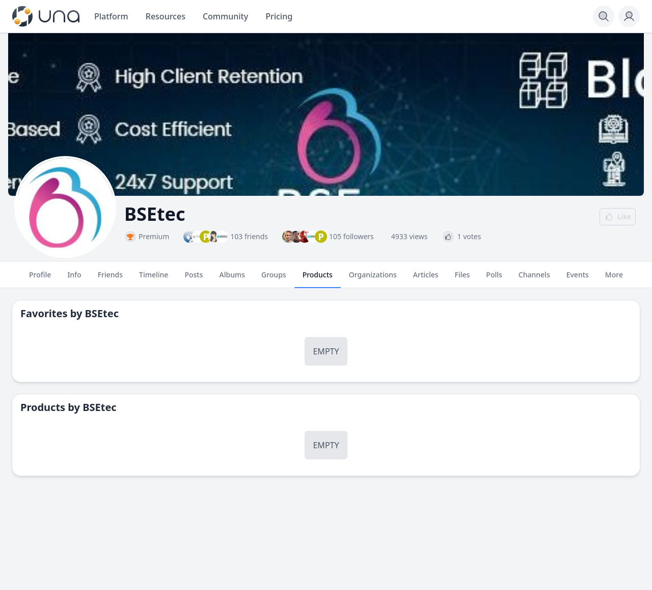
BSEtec (102, 313)
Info (74, 279)
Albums (232, 279)
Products (317, 279)
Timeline (153, 279)
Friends (110, 279)
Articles (426, 279)
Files (462, 279)
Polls (494, 279)
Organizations (373, 279)
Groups (273, 279)
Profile (40, 279)
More (614, 279)
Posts (193, 279)
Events (577, 279)
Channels (534, 279)
